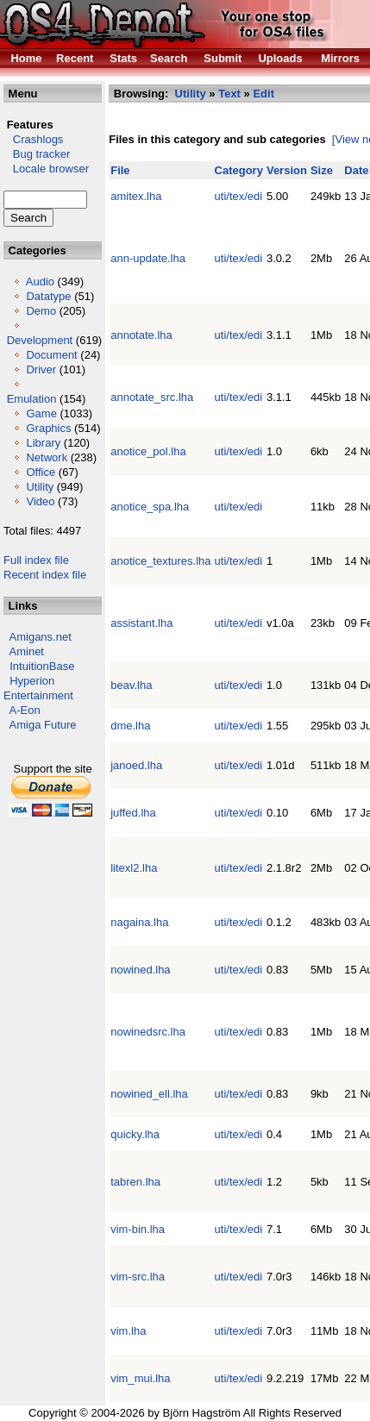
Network (46, 457)
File (119, 170)
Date (356, 170)
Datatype (48, 296)
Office (40, 472)
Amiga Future (43, 724)
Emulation (32, 398)
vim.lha (128, 1330)
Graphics (48, 428)
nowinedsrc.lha (147, 1031)
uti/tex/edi (239, 196)
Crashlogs (33, 139)
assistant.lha (141, 623)
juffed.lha (133, 812)
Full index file (36, 560)
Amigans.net (40, 636)
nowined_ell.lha (149, 1093)
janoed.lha (136, 765)
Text (229, 93)
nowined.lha (140, 969)
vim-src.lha (137, 1276)
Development (40, 340)
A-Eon (25, 710)
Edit (263, 93)
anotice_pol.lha (147, 451)
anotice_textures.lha (160, 560)
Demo (41, 310)
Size (321, 170)
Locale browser (46, 168)
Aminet (26, 651)
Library (43, 442)
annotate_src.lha (151, 397)
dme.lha (130, 725)
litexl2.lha (133, 867)
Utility (39, 486)
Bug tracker (36, 153)
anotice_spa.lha (149, 506)
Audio (40, 281)
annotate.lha (141, 335)
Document (51, 354)
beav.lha (131, 685)
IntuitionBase (41, 666)
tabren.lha (135, 1181)
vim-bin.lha (137, 1229)
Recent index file (44, 574)
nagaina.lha (139, 922)
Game (41, 413)
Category (239, 170)
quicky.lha (135, 1134)
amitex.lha (135, 196)
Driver (41, 369)
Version (287, 170)
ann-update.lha (147, 258)
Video (40, 501)
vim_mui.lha (140, 1378)
